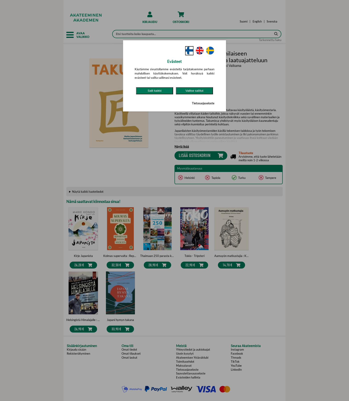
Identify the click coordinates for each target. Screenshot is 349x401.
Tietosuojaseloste (203, 103)
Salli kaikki (154, 90)
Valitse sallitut (194, 90)
